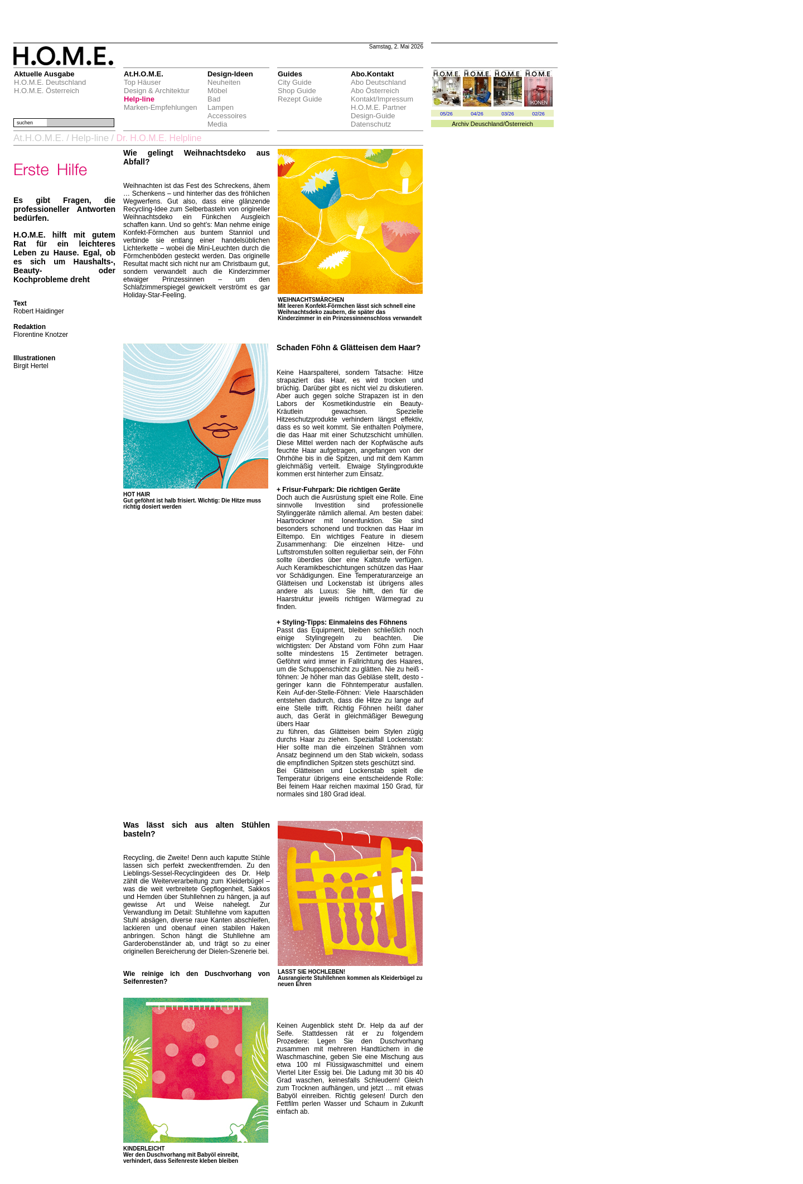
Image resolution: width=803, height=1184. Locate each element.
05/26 (446, 114)
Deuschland (487, 123)
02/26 (538, 114)
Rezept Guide (300, 99)
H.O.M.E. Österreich (46, 90)
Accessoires (226, 116)
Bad (213, 99)
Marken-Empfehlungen (160, 107)
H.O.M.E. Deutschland (50, 82)
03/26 (507, 114)
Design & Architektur (157, 90)
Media (217, 124)
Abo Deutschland (378, 82)
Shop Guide (297, 90)
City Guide (295, 82)
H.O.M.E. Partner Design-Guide (379, 111)
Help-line (139, 99)
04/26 (477, 114)
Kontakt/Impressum (382, 99)
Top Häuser (142, 82)
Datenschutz (371, 124)
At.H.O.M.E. (38, 138)
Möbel (217, 90)
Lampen (220, 107)
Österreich (519, 123)
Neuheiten (223, 82)
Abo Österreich (375, 90)
